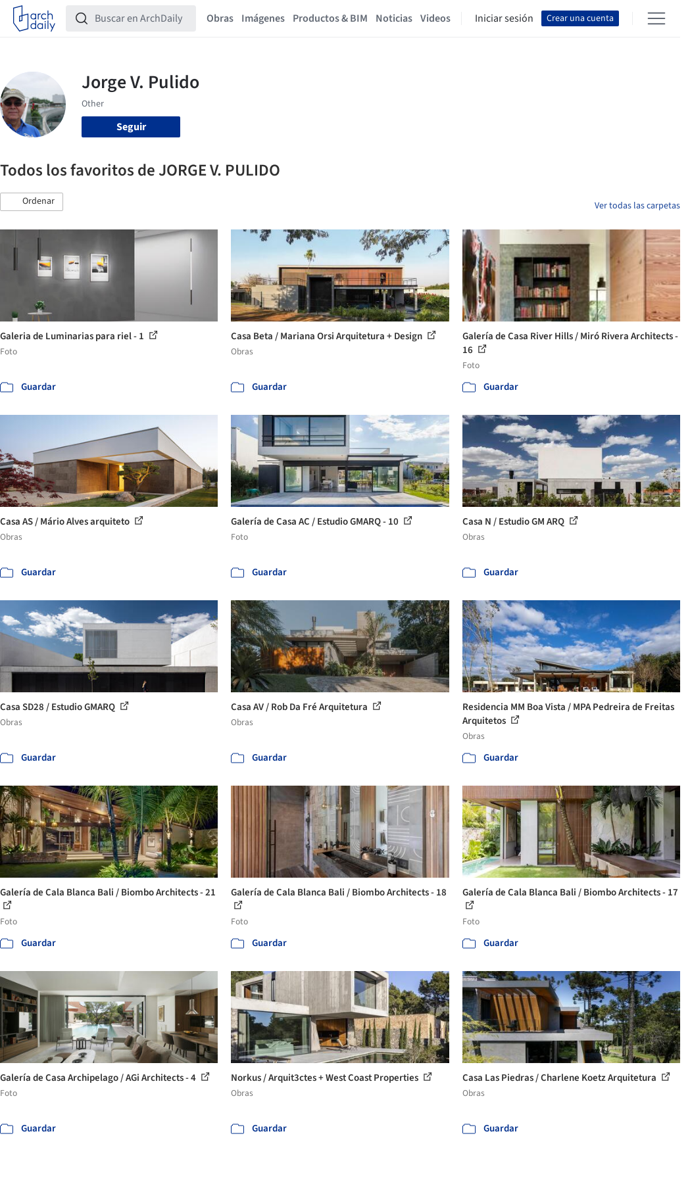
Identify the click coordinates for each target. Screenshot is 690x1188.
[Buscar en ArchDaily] (141, 18)
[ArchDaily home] (34, 18)
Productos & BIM (330, 18)
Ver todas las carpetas (637, 205)
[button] (31, 202)
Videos (435, 18)
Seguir (131, 127)
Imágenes (263, 18)
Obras (220, 18)
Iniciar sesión (504, 18)
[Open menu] (656, 18)
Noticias (394, 18)
